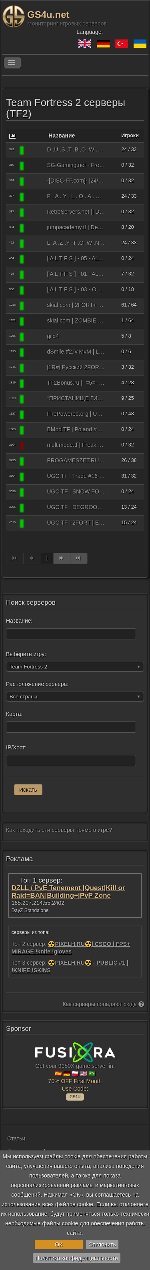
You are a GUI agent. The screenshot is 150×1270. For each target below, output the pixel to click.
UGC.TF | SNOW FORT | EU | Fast (76, 491)
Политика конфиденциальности (76, 1258)
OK (59, 1244)
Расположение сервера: (37, 684)
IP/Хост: (16, 747)
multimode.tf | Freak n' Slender (76, 445)
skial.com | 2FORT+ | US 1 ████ (76, 305)
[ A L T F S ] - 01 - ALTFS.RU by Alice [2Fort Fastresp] (76, 274)
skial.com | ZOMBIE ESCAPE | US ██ (76, 320)
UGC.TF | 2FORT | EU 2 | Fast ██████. (76, 522)
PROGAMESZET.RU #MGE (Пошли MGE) (76, 460)
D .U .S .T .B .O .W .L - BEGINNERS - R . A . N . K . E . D (76, 149)
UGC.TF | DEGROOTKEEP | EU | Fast (76, 507)
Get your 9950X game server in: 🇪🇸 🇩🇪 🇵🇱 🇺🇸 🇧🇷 (75, 1070)
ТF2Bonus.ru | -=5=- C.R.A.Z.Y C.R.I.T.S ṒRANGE (76, 382)
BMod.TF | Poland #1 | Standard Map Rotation (76, 429)
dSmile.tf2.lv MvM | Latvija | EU (76, 351)
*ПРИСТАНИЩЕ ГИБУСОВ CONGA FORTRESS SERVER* (76, 398)
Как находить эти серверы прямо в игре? (59, 830)
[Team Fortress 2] (35, 150)
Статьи (16, 1138)
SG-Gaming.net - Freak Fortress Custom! (76, 165)
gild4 (53, 336)
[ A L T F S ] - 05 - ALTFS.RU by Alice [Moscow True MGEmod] (76, 258)
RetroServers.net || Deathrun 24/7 (76, 211)
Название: (19, 620)
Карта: (14, 714)
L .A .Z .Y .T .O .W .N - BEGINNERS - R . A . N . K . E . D (76, 243)
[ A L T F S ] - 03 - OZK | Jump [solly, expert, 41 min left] (76, 289)
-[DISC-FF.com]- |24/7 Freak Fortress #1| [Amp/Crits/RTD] (76, 180)
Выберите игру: (26, 654)
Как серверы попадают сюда (103, 1004)
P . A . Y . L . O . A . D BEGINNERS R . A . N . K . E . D (76, 196)
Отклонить (102, 1244)
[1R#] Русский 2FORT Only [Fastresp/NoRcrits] (76, 367)
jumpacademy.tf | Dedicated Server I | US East (76, 227)
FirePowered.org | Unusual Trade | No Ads (76, 414)
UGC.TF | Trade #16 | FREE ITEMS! (76, 476)
